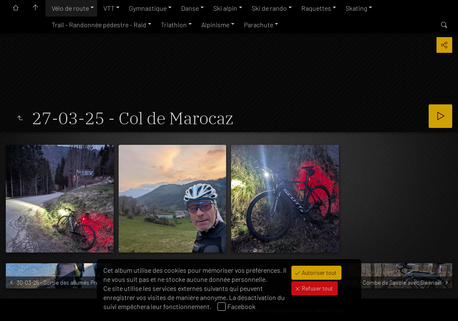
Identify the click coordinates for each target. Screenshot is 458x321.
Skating (356, 8)
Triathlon (174, 24)
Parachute (258, 24)
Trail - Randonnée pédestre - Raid (99, 24)
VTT (108, 8)
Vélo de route (70, 8)
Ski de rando (269, 8)
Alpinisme (215, 24)
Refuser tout (317, 288)
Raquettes (316, 8)
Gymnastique (148, 8)
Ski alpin (225, 8)
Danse (190, 8)
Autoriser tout (318, 272)
